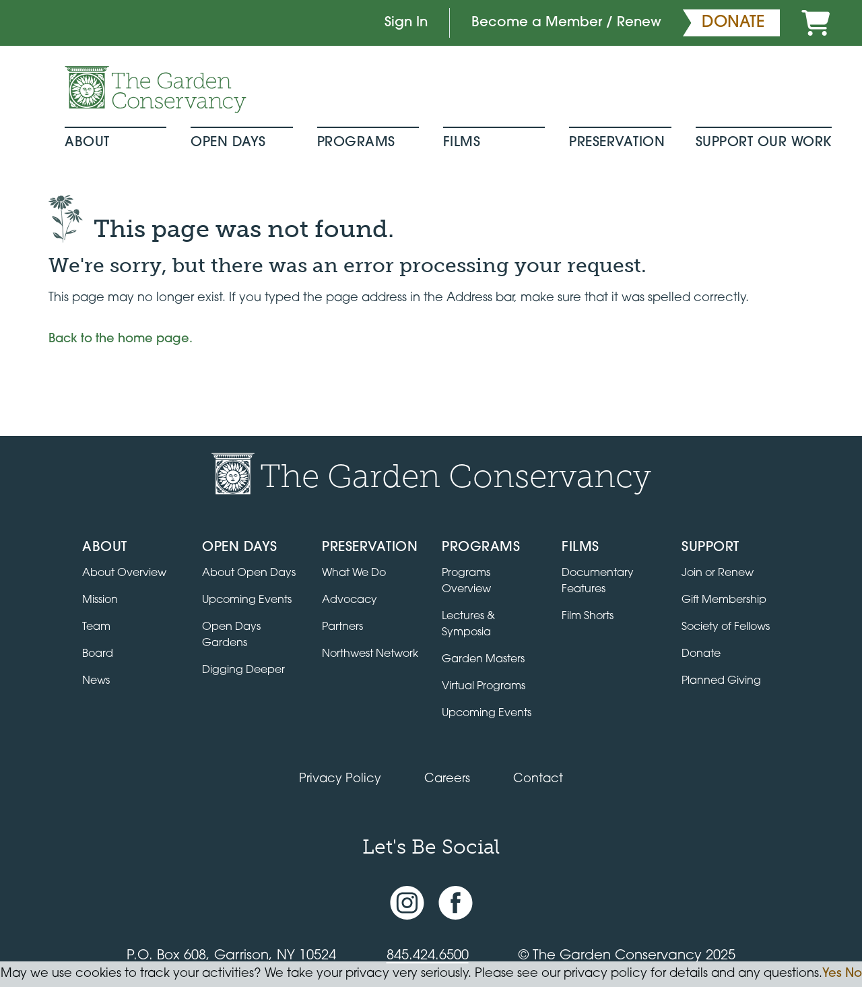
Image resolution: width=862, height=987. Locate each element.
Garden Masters (483, 659)
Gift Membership (724, 600)
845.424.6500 (428, 956)
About (87, 143)
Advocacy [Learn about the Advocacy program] (349, 600)
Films (462, 143)
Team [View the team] (96, 627)
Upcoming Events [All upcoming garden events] (247, 600)
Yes (832, 973)
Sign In (406, 23)
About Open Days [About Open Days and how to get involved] (249, 573)
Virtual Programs (483, 686)
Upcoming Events (486, 713)
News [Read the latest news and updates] (96, 681)
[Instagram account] (407, 902)
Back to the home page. (120, 339)
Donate (701, 654)
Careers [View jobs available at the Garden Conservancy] (447, 779)
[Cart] (815, 23)
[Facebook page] (455, 902)
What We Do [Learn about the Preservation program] (354, 573)
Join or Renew (718, 573)
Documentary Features (598, 581)
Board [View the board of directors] (97, 654)
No (853, 973)
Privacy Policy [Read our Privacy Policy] (340, 779)
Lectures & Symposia (468, 624)
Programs (356, 143)
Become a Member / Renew (566, 23)
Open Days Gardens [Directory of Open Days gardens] (231, 635)
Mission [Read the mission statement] (100, 600)
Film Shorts (588, 616)
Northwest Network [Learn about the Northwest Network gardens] (370, 654)
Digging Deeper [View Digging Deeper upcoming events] (243, 670)
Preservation (617, 143)
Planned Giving (721, 681)
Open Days (228, 143)
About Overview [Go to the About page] (124, 573)
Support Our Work (764, 143)
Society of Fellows (726, 627)
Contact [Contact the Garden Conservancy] (538, 779)
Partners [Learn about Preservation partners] (342, 627)
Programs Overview (466, 581)
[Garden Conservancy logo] (155, 89)
